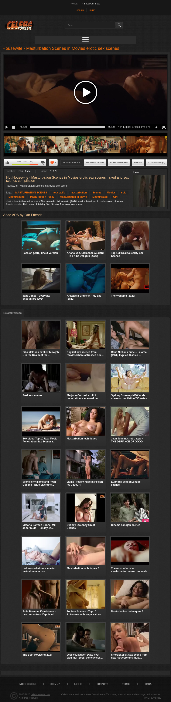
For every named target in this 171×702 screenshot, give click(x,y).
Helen (136, 172)
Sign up (80, 10)
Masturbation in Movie (73, 196)
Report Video (95, 162)
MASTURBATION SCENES (31, 192)
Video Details (71, 162)
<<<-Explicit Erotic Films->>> (134, 126)
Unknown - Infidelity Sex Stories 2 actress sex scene (52, 204)
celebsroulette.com (40, 694)
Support (102, 684)
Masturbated (99, 196)
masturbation (79, 192)
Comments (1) (156, 162)
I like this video (7, 162)
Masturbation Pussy (42, 196)
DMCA (147, 684)
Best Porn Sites (92, 3)
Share (138, 162)
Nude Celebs (28, 684)
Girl (115, 196)
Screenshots (119, 162)
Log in (92, 10)
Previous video (14, 204)
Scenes (96, 192)
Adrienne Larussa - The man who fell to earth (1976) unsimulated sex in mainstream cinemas (70, 201)
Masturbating (16, 196)
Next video (12, 201)
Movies (111, 192)
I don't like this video (42, 162)
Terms (126, 684)
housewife (58, 192)
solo (123, 192)
